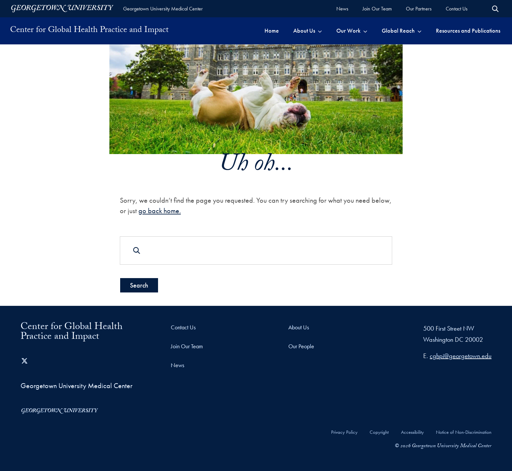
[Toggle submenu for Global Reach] (419, 30)
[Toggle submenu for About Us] (319, 30)
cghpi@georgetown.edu (460, 356)
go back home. (159, 210)
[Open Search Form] (495, 8)
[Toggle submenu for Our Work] (365, 30)
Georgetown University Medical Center (163, 8)
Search (139, 285)
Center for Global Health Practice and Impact (89, 30)
